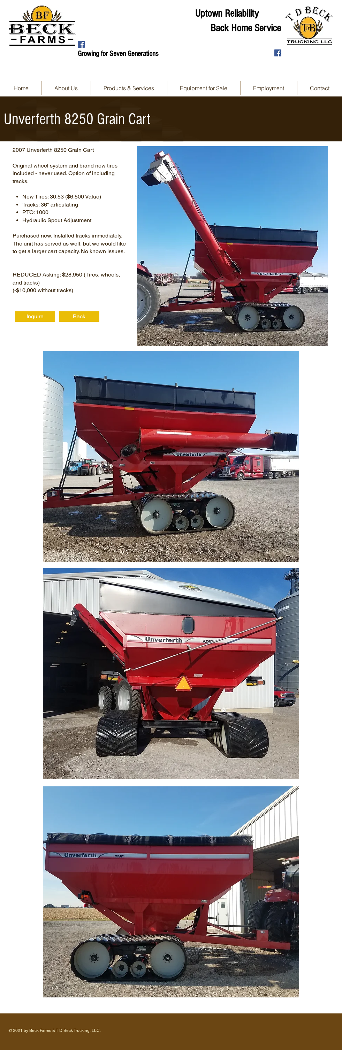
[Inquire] (35, 316)
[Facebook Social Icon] (81, 44)
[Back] (79, 316)
